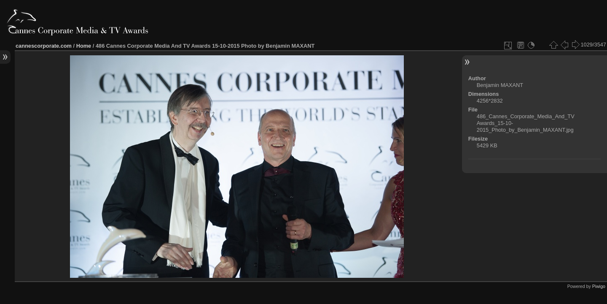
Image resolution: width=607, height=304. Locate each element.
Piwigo (598, 286)
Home (83, 46)
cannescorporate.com (44, 46)
